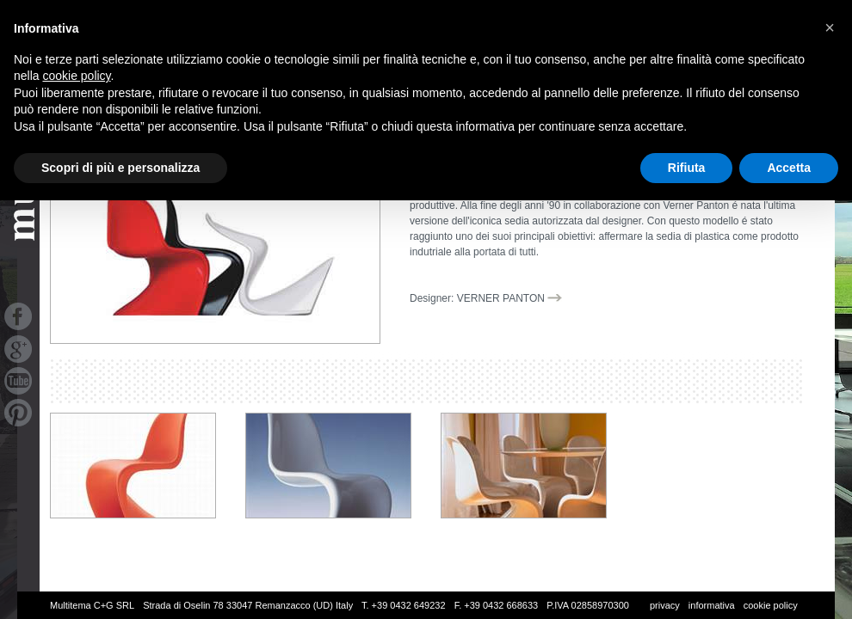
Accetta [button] (789, 168)
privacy (665, 605)
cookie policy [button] (76, 76)
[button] (829, 27)
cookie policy (771, 605)
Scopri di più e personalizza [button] (120, 168)
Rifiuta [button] (687, 168)
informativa (711, 605)
